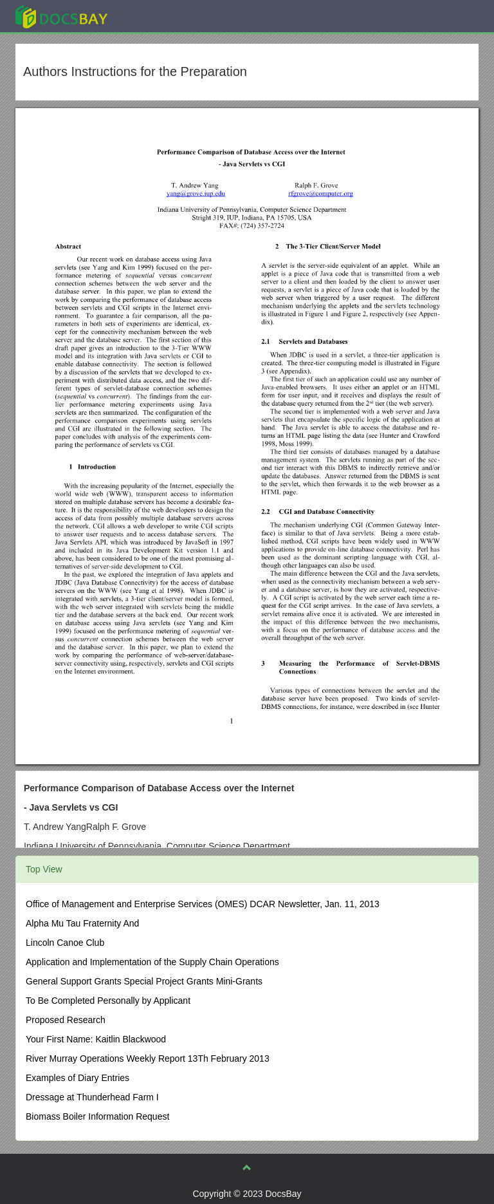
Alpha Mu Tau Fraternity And (82, 923)
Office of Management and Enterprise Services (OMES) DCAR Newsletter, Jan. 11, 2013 (203, 904)
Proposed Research (65, 1020)
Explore (158, 15)
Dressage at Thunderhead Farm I (92, 1097)
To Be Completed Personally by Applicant (108, 1000)
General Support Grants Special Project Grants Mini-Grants (144, 981)
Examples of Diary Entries (77, 1078)
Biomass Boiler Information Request (97, 1116)
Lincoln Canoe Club (65, 942)
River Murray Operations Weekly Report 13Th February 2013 (148, 1058)
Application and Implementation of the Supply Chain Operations (152, 962)
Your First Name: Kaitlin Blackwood (96, 1039)
